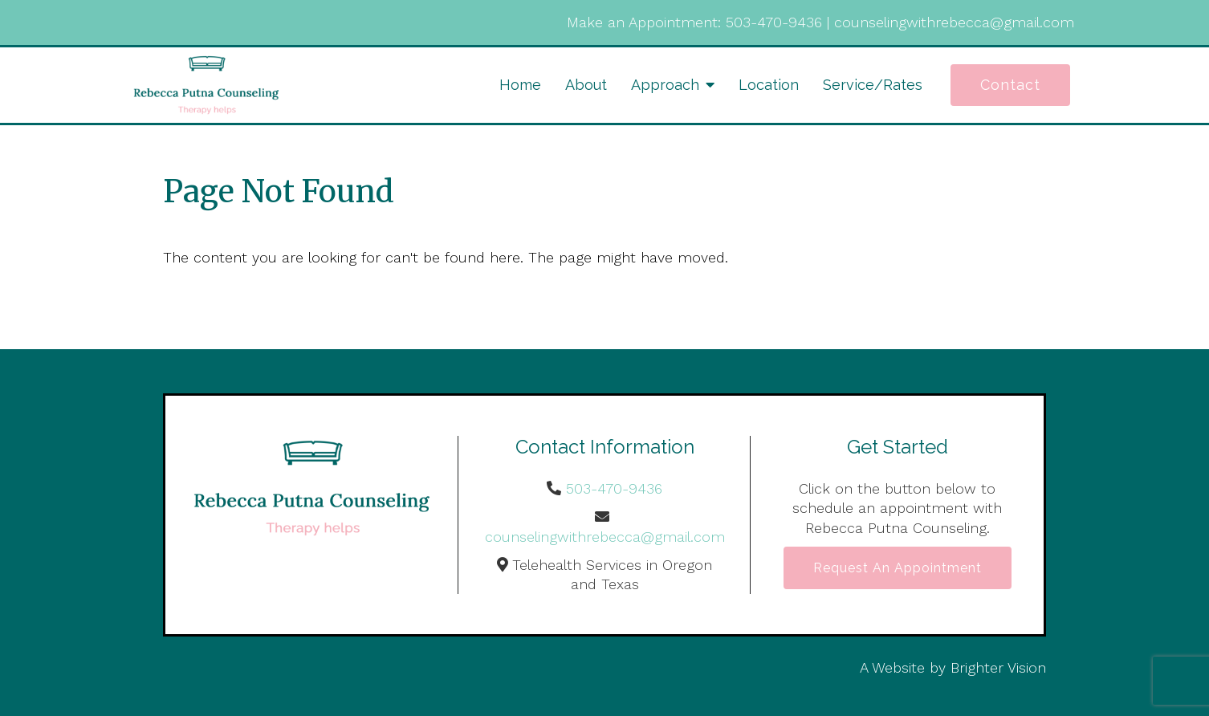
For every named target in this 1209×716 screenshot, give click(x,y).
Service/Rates (872, 84)
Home (520, 84)
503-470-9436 (774, 22)
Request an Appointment (897, 568)
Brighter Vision (998, 667)
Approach (665, 84)
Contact (1010, 84)
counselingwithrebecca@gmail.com (954, 22)
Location (769, 84)
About (586, 84)
